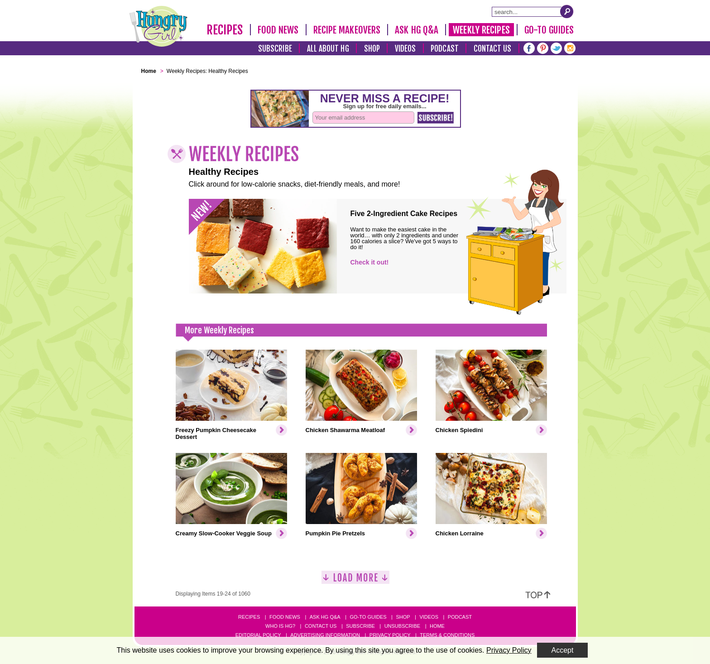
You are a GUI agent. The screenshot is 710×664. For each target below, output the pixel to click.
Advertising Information (325, 635)
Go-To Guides (549, 30)
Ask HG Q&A (416, 30)
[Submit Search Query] (567, 11)
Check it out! (369, 262)
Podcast (445, 48)
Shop (372, 48)
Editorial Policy (258, 635)
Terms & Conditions (447, 635)
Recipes (224, 30)
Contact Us (493, 48)
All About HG (328, 48)
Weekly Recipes (481, 30)
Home (437, 626)
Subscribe (275, 48)
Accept (563, 650)
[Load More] (355, 581)
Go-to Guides (368, 617)
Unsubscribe (402, 626)
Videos (405, 48)
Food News (278, 30)
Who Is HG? (280, 626)
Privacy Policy (390, 635)
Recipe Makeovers (347, 30)
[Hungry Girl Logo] (158, 26)
